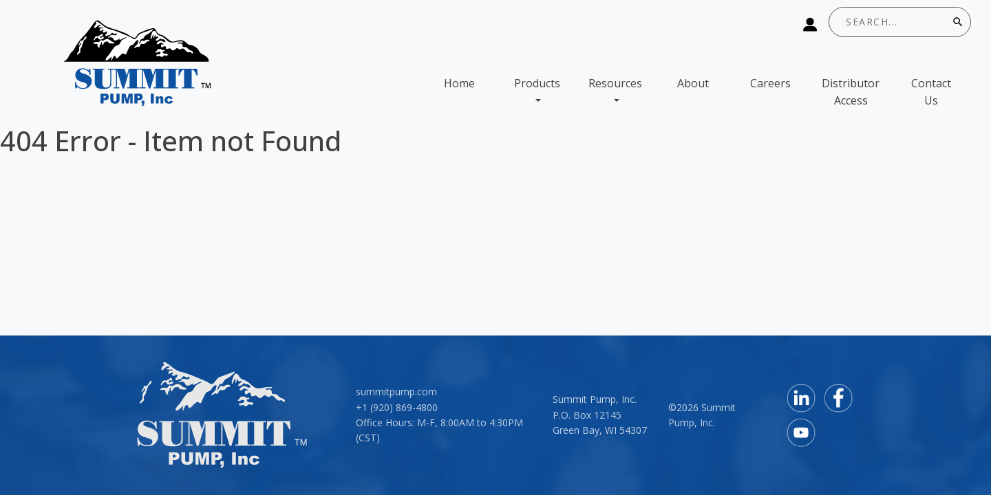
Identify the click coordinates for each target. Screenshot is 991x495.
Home (459, 83)
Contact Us (931, 92)
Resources (615, 83)
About (693, 83)
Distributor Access (851, 92)
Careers (770, 83)
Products (537, 83)
